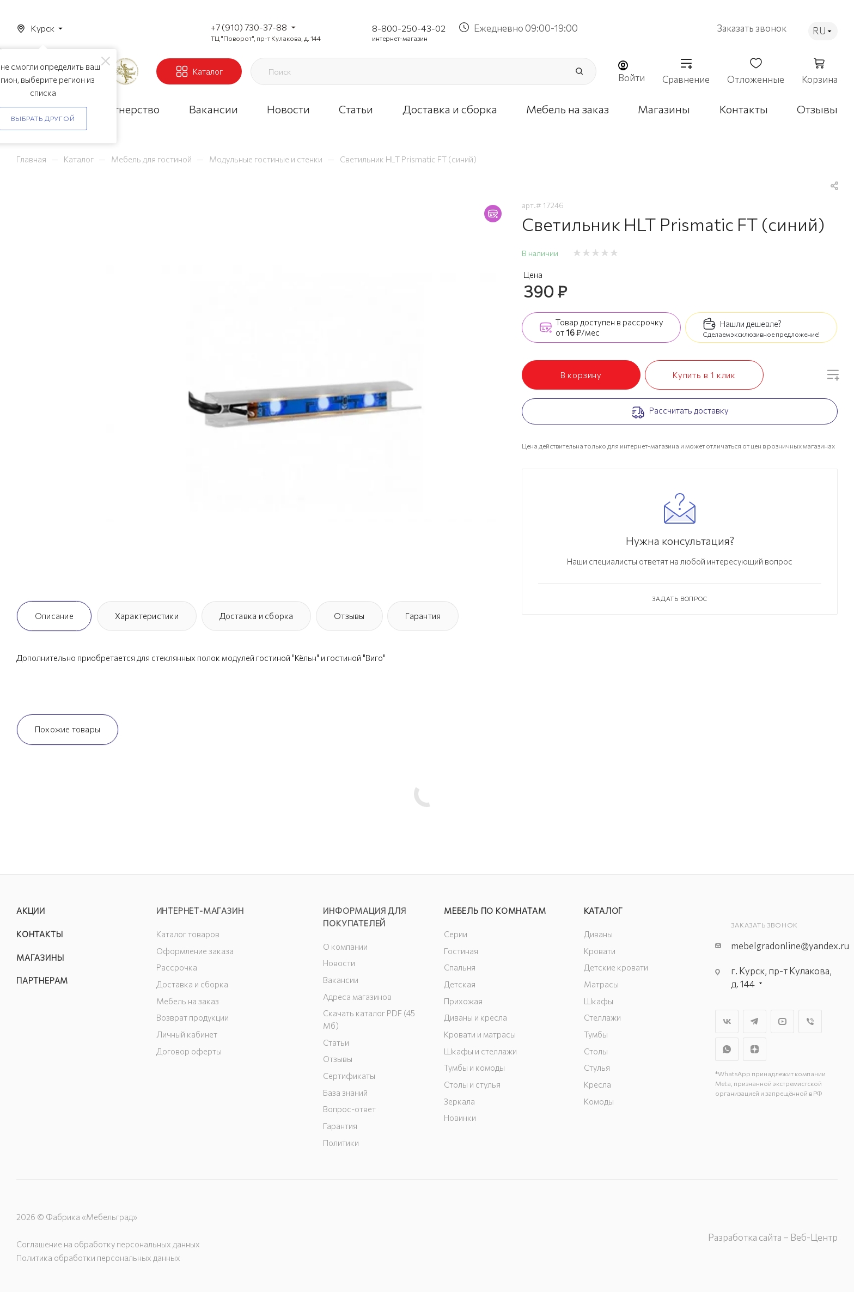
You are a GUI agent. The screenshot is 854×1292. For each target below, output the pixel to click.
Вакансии (340, 980)
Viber (810, 1021)
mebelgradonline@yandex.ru (790, 945)
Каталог (604, 910)
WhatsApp (727, 1049)
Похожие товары (67, 729)
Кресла (597, 1084)
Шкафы (598, 1001)
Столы (596, 1051)
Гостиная (461, 951)
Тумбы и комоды (474, 1067)
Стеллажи (602, 1017)
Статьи (336, 1042)
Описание (54, 616)
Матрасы (601, 984)
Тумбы (596, 1034)
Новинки (460, 1118)
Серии (455, 934)
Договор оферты (189, 1051)
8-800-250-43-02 (409, 28)
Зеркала (459, 1101)
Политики (341, 1143)
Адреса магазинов (357, 997)
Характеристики (147, 616)
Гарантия (423, 616)
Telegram (754, 1021)
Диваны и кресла (475, 1017)
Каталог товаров (187, 934)
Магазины (40, 957)
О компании (345, 946)
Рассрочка (176, 967)
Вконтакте (727, 1021)
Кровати (599, 951)
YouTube (782, 1021)
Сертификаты (349, 1076)
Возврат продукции (192, 1017)
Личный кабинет (186, 1034)
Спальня (459, 967)
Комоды (599, 1101)
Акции (30, 910)
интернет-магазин (400, 38)
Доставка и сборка (256, 616)
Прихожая (463, 1001)
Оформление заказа (195, 951)
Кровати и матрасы (480, 1034)
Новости (339, 963)
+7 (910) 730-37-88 (249, 27)
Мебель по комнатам (495, 910)
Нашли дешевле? (751, 324)
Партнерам (42, 980)
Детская (459, 984)
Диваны (598, 934)
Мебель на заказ (187, 1001)
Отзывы (349, 616)
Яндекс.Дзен (754, 1049)
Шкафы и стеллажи (480, 1051)
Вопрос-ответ (349, 1109)
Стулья (597, 1067)
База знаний (345, 1092)
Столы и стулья (472, 1084)
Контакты (39, 934)
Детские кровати (616, 967)
